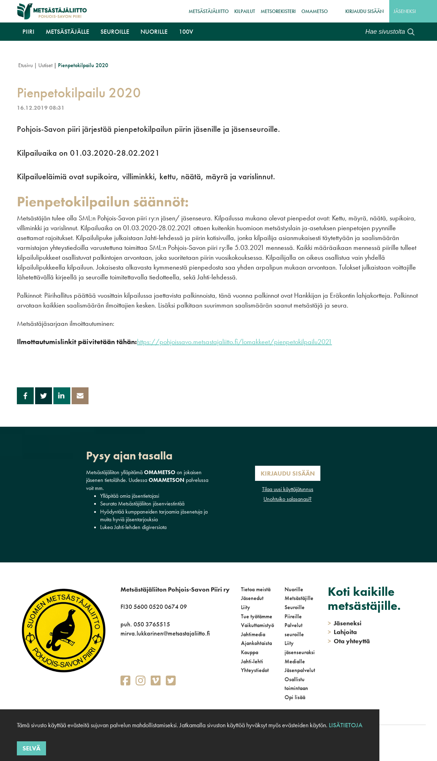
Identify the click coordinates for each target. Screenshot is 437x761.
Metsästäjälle (67, 31)
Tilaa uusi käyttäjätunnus (287, 489)
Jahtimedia (253, 634)
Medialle (295, 661)
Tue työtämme (256, 616)
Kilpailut (244, 11)
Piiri (28, 31)
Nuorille (154, 31)
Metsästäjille (299, 598)
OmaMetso (314, 11)
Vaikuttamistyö (257, 625)
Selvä (31, 748)
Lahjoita (342, 632)
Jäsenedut (252, 598)
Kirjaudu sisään (364, 11)
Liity (245, 607)
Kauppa (249, 652)
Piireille (293, 616)
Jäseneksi (404, 11)
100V (186, 31)
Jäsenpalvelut (300, 670)
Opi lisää (295, 697)
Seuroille (114, 31)
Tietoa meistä (255, 589)
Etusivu (25, 65)
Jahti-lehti (252, 661)
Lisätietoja (346, 725)
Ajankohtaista (256, 643)
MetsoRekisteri (278, 11)
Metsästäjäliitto (209, 11)
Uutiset (45, 65)
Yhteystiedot (255, 670)
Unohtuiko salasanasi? (287, 499)
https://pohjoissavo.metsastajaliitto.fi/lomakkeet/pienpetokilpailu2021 (234, 341)
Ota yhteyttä (349, 641)
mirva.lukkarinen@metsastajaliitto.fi (165, 633)
